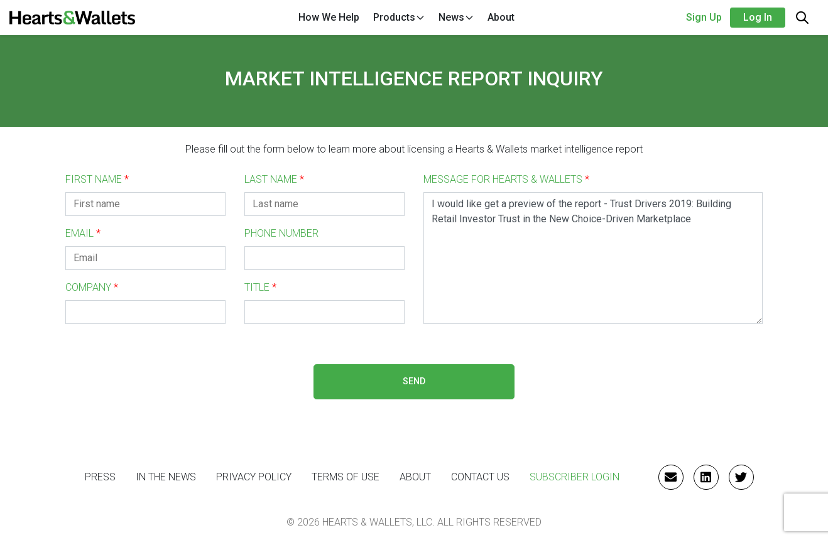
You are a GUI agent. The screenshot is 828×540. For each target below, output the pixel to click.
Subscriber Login (574, 477)
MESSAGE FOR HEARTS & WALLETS (506, 179)
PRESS (100, 477)
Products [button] (399, 17)
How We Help (328, 17)
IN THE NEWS (166, 477)
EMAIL (83, 233)
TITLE (260, 287)
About (501, 17)
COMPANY (91, 287)
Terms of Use (345, 477)
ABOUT (415, 477)
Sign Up (704, 17)
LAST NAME (274, 179)
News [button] (456, 17)
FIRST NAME (97, 179)
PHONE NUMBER (281, 233)
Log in (757, 17)
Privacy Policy (253, 477)
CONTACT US (480, 477)
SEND (414, 381)
